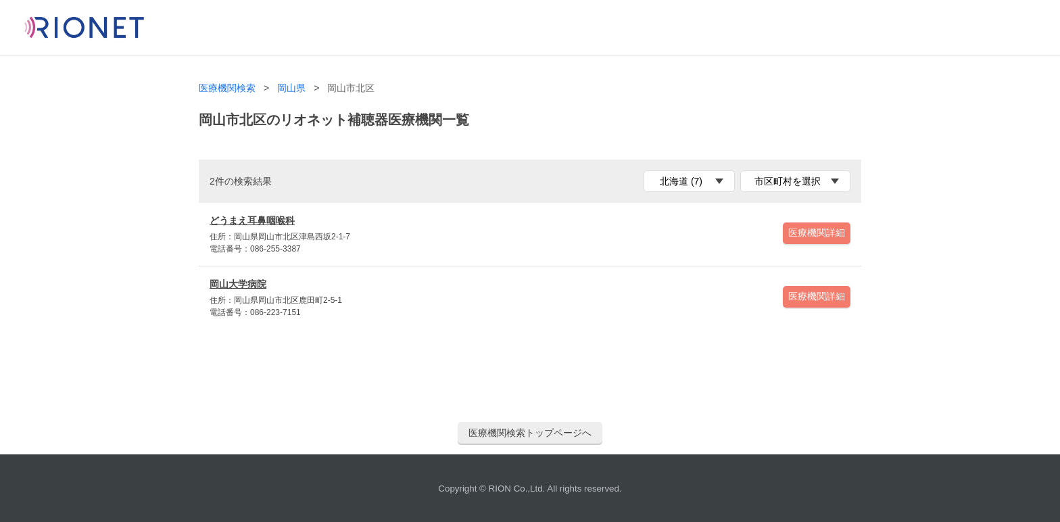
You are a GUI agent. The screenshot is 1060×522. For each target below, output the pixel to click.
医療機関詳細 (816, 232)
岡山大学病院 (238, 284)
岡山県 (291, 88)
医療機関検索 (227, 88)
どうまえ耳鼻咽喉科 (252, 220)
